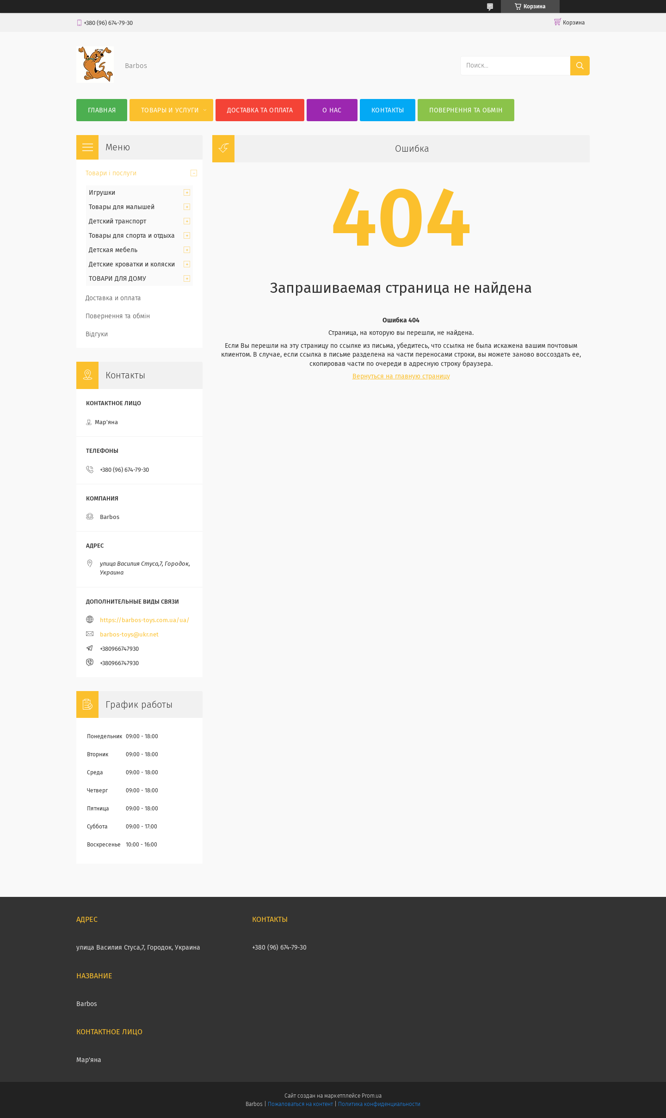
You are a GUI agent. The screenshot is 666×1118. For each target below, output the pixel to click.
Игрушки (102, 193)
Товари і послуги (111, 173)
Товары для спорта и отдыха (132, 236)
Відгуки (97, 334)
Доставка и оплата (113, 298)
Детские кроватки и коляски (132, 264)
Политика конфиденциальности (379, 1104)
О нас (332, 110)
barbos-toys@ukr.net (129, 634)
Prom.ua (372, 1096)
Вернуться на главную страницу (401, 376)
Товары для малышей (121, 207)
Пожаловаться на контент (300, 1104)
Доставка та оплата (260, 110)
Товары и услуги (170, 110)
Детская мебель (113, 250)
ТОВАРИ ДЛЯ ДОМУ (117, 279)
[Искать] (580, 65)
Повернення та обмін (466, 110)
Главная (102, 110)
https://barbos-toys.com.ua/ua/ (145, 620)
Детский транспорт (117, 221)
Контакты (387, 110)
